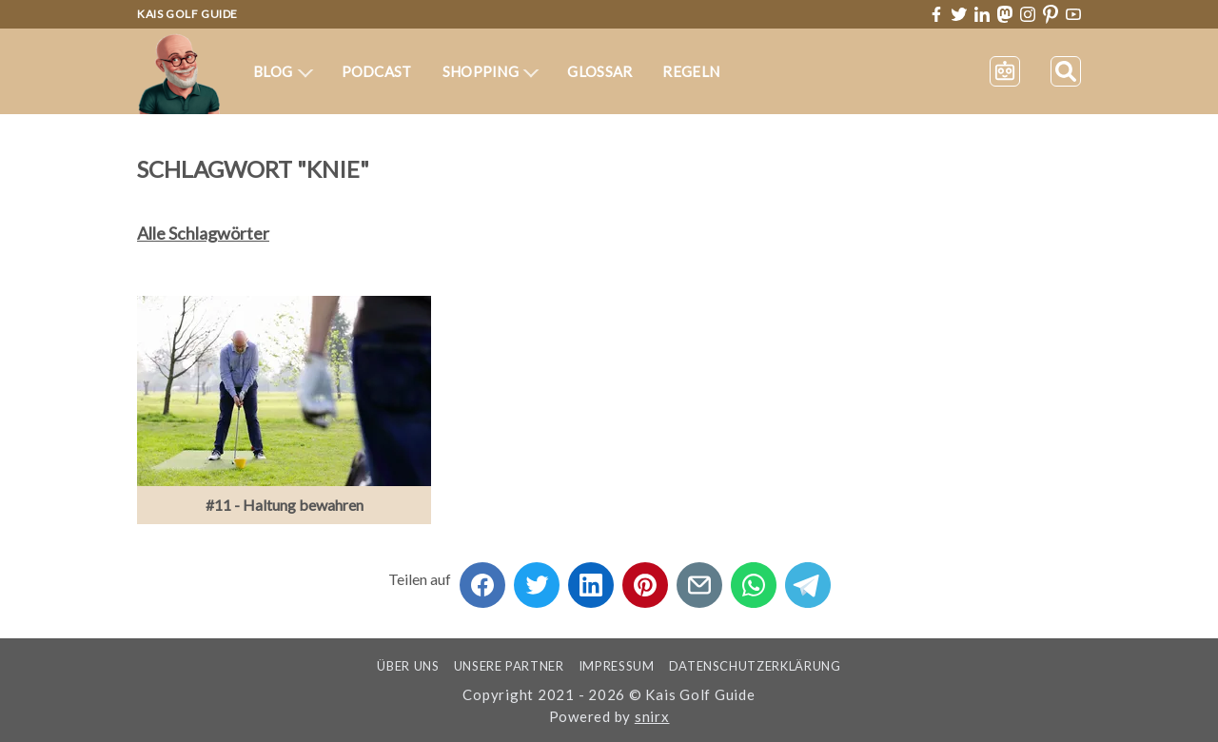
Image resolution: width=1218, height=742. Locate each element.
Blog (283, 71)
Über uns (408, 666)
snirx (652, 716)
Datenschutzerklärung (755, 666)
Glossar (599, 71)
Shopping (491, 71)
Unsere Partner (509, 666)
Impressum (617, 666)
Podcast (377, 71)
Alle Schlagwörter (203, 233)
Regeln (690, 71)
